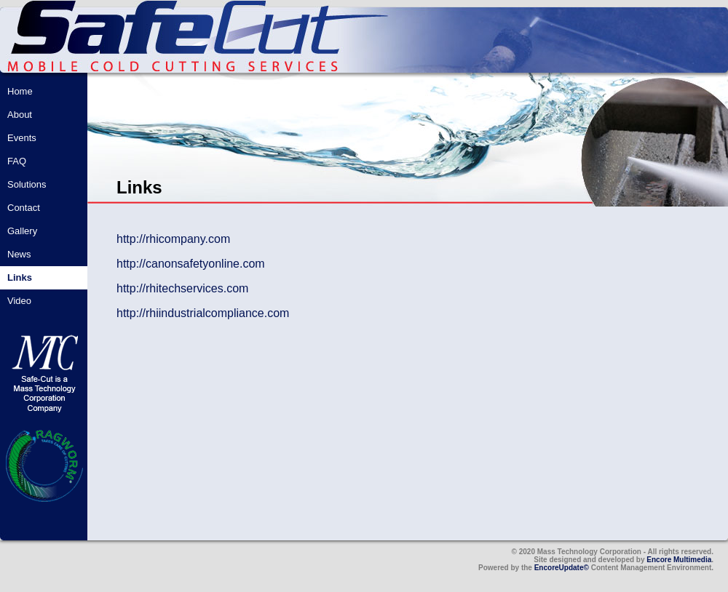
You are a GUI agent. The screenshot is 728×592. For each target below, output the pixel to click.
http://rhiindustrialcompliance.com (202, 313)
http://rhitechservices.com (182, 288)
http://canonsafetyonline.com (190, 263)
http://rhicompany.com (173, 239)
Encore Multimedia (678, 560)
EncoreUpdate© (561, 568)
